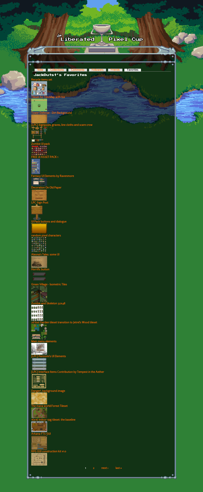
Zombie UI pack (40, 144)
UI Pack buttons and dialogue (48, 222)
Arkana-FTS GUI (41, 434)
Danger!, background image (48, 391)
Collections (57, 70)
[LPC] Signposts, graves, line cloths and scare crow (61, 125)
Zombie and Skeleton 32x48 (48, 303)
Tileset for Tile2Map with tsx (48, 97)
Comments (77, 70)
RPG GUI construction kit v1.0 (48, 451)
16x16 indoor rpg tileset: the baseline (53, 420)
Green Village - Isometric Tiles (49, 284)
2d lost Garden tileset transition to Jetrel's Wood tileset (64, 322)
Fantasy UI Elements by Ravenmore (52, 176)
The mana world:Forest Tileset (49, 406)
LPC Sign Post (39, 203)
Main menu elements (43, 341)
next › (104, 468)
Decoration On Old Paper (46, 188)
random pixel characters (46, 236)
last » (118, 468)
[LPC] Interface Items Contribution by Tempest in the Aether (67, 372)
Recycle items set (41, 80)
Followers (97, 70)
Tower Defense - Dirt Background (51, 113)
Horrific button (40, 269)
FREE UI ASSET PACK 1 (44, 157)
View (40, 70)
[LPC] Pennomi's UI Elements (48, 356)
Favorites (134, 70)
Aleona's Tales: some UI (45, 255)
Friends (115, 70)
